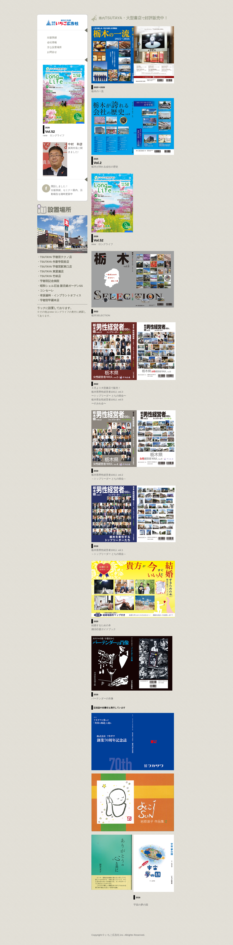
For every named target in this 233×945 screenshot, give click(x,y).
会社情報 (52, 42)
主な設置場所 (54, 47)
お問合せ (52, 52)
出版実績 (52, 37)
